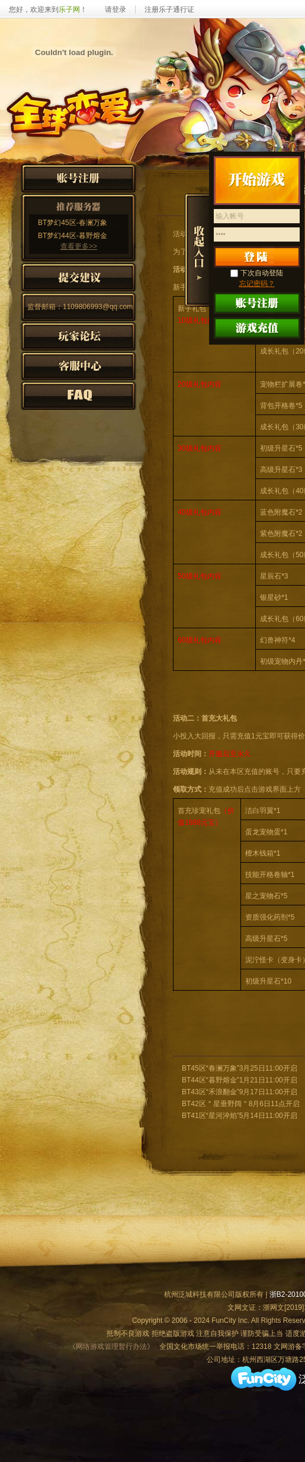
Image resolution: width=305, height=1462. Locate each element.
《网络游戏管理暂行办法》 (111, 1346)
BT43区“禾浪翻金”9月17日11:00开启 (239, 1092)
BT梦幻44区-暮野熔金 (72, 236)
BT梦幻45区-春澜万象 (72, 223)
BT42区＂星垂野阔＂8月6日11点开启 (241, 1104)
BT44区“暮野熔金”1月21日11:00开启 (239, 1080)
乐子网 (69, 9)
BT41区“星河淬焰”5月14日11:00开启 (239, 1115)
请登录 (115, 9)
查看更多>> (78, 246)
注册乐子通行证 (169, 9)
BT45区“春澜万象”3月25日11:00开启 (239, 1068)
